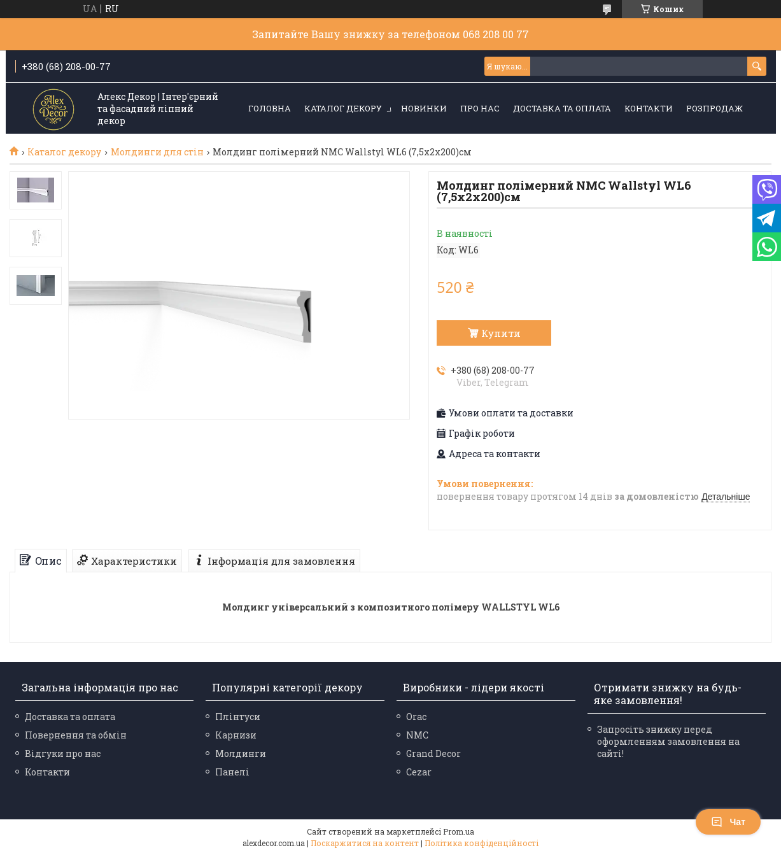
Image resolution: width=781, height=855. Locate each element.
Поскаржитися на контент (365, 843)
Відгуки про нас (63, 753)
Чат (728, 822)
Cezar (419, 772)
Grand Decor (433, 753)
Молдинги (240, 753)
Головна (269, 108)
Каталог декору (343, 108)
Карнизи (236, 735)
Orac (416, 716)
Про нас (480, 108)
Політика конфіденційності (481, 843)
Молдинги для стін (157, 152)
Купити (501, 333)
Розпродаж (714, 108)
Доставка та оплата (562, 108)
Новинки (424, 108)
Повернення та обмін (76, 735)
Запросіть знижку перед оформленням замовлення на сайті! (668, 741)
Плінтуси (237, 716)
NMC (417, 735)
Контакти (648, 108)
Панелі (232, 772)
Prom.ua (458, 831)
